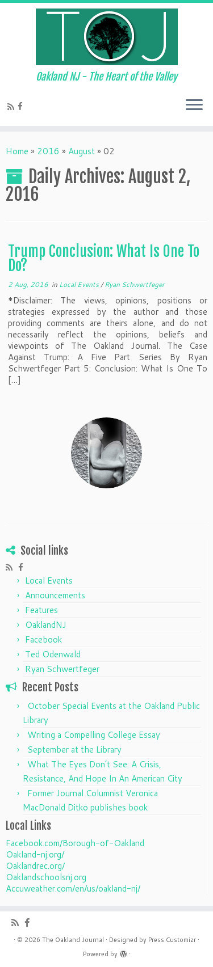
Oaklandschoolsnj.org (46, 877)
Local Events (80, 284)
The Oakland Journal (73, 939)
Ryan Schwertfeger (135, 284)
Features (41, 610)
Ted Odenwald (53, 654)
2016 (48, 151)
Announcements (55, 595)
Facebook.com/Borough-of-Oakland (75, 843)
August (81, 151)
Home (17, 151)
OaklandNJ (45, 625)
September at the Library (74, 749)
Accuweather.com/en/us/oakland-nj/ (73, 888)
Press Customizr (172, 939)
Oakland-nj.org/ (35, 854)
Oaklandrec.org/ (35, 866)
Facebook (43, 639)
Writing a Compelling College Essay (93, 735)
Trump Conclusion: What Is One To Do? (103, 258)
